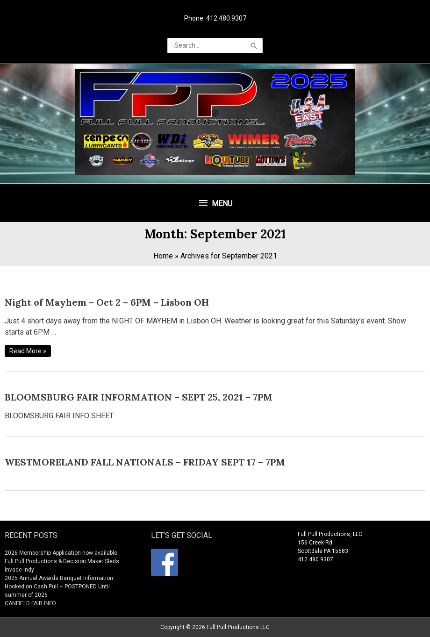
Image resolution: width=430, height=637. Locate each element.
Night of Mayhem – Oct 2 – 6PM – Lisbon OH (107, 302)
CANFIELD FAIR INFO (30, 603)
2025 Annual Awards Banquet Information (59, 578)
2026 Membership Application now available (61, 553)
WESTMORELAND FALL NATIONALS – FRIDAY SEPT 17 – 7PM (145, 462)
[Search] (254, 45)
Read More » (27, 351)
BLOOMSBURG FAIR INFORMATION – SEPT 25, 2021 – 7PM (138, 397)
